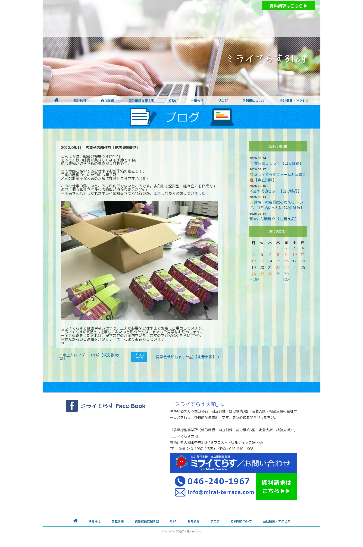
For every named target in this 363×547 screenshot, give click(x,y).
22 (278, 267)
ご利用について (253, 100)
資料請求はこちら (288, 6)
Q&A (172, 100)
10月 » (288, 279)
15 (278, 261)
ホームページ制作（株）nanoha (182, 531)
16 (286, 261)
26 (253, 274)
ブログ (223, 100)
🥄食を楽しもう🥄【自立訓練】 (276, 163)
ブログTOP (139, 356)
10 (294, 254)
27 (262, 274)
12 (253, 261)
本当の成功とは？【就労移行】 (275, 191)
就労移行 (79, 100)
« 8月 (255, 279)
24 (294, 267)
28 (270, 274)
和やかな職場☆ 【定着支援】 (273, 218)
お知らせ (197, 100)
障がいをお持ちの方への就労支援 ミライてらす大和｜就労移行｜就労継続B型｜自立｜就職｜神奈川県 (172, 18)
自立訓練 (107, 100)
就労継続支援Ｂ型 (141, 100)
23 (286, 267)
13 (262, 261)
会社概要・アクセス (294, 100)
